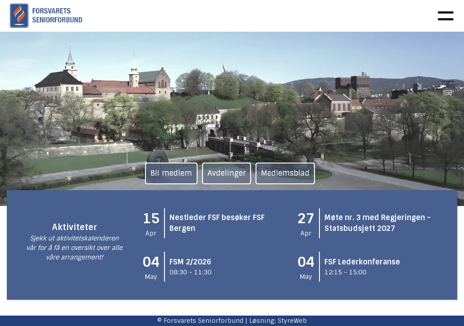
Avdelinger (227, 173)
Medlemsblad (285, 173)
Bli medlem (171, 173)
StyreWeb (292, 320)
